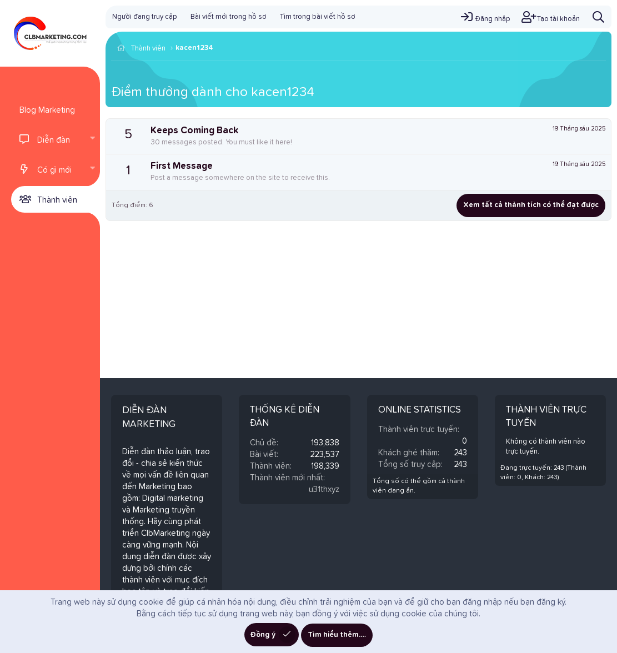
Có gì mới (54, 170)
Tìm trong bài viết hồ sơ (317, 17)
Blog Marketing (47, 110)
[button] (92, 139)
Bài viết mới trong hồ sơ (228, 17)
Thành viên (57, 200)
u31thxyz (324, 489)
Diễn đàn (53, 140)
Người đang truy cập (144, 17)
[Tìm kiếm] (598, 17)
